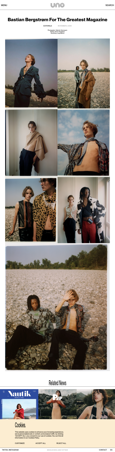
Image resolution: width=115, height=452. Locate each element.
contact (103, 450)
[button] (20, 443)
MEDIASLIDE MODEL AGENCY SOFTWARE (57, 450)
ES (111, 450)
